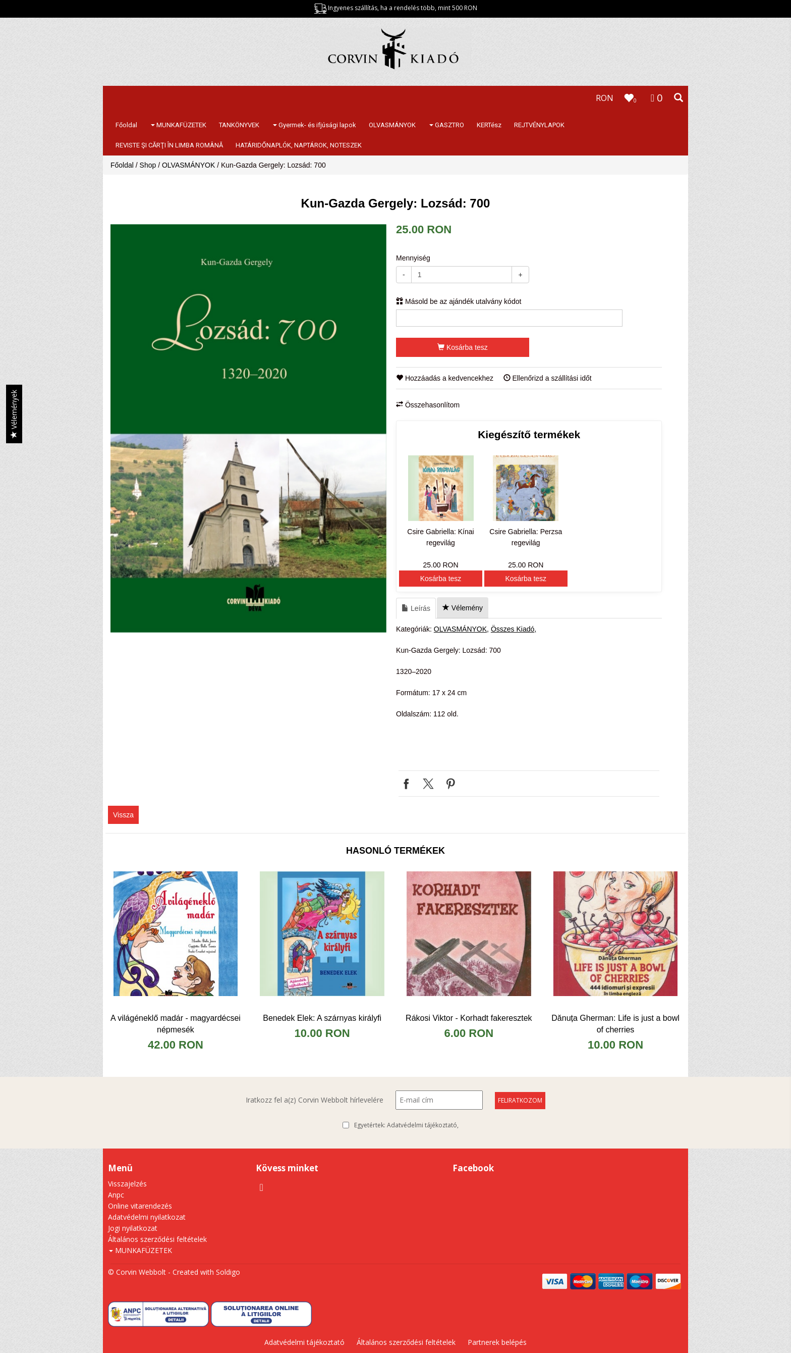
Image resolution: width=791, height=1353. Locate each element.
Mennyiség (413, 258)
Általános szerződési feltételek (157, 1239)
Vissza (123, 815)
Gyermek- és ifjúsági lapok (314, 125)
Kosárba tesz (462, 347)
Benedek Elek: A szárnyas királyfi (322, 1018)
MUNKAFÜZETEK (178, 125)
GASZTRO (446, 125)
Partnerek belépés (497, 1342)
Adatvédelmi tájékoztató (422, 1125)
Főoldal (126, 125)
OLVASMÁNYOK (392, 125)
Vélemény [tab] (462, 608)
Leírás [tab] (416, 608)
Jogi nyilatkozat (132, 1228)
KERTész (489, 125)
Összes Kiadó (512, 629)
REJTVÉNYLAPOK (539, 125)
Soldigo (228, 1272)
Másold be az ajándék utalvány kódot (458, 301)
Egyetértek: (406, 1125)
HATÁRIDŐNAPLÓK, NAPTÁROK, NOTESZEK (299, 145)
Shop (148, 165)
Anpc (116, 1195)
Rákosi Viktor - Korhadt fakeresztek (469, 1018)
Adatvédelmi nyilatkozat (147, 1217)
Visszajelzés (127, 1183)
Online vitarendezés (140, 1206)
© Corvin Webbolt (137, 1272)
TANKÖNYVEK (239, 125)
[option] (248, 428)
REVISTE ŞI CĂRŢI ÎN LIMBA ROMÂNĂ (169, 145)
